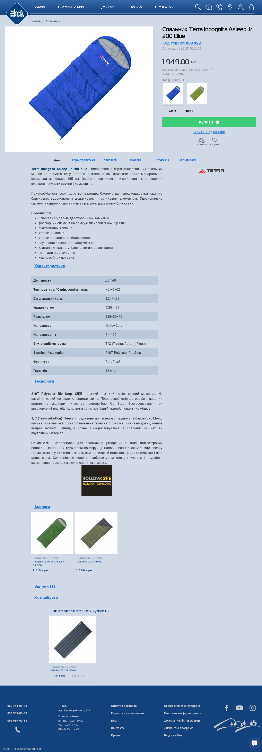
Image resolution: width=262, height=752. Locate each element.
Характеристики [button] (49, 266)
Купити (209, 122)
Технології (109, 160)
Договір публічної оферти (182, 720)
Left (173, 111)
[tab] (96, 266)
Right (188, 111)
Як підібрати (187, 160)
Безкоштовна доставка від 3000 (187, 69)
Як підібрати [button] (46, 597)
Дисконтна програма (179, 728)
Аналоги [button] (42, 506)
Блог (114, 720)
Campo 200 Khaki (90, 562)
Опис (57, 160)
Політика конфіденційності (183, 713)
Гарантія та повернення (128, 713)
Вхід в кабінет (174, 735)
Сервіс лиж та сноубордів (182, 705)
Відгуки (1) (161, 160)
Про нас (116, 735)
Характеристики (83, 160)
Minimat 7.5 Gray (63, 671)
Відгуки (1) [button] (44, 586)
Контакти (117, 728)
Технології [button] (44, 381)
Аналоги (135, 160)
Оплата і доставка (124, 705)
